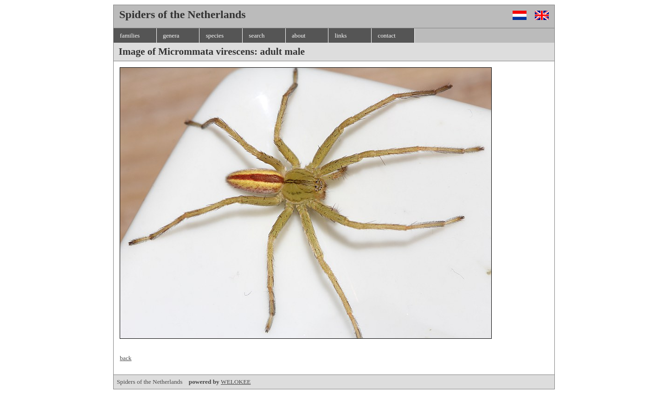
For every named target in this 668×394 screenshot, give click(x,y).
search (256, 35)
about (299, 35)
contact (386, 35)
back (125, 358)
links (341, 35)
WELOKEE (235, 381)
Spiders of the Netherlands (169, 381)
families (130, 35)
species (215, 35)
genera (171, 35)
